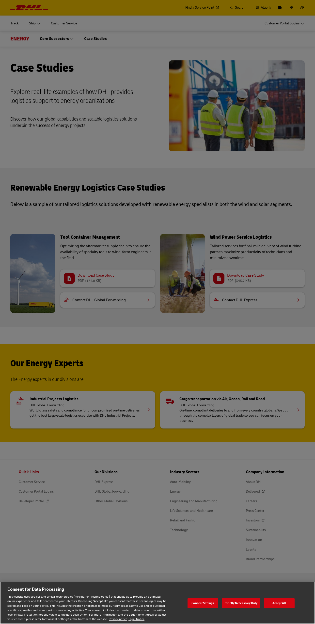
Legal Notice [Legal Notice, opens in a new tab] (136, 619)
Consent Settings (202, 603)
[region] (157, 603)
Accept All (279, 603)
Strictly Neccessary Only (241, 603)
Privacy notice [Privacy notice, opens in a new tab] (118, 619)
